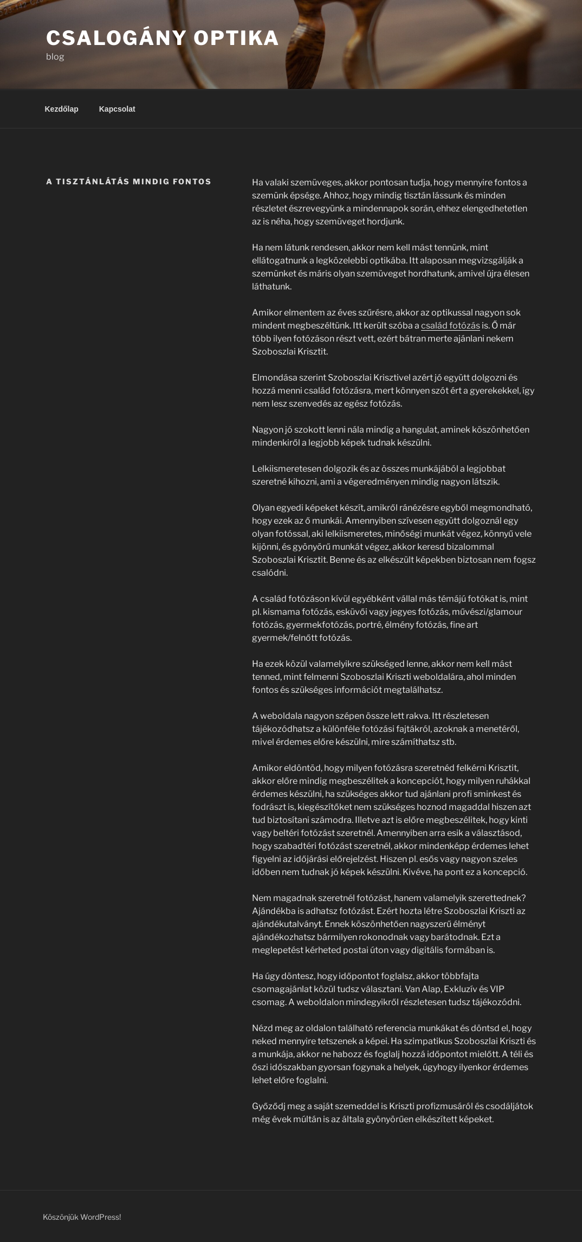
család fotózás (450, 325)
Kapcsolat (117, 109)
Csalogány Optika (163, 38)
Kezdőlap (62, 109)
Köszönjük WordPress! (82, 1216)
